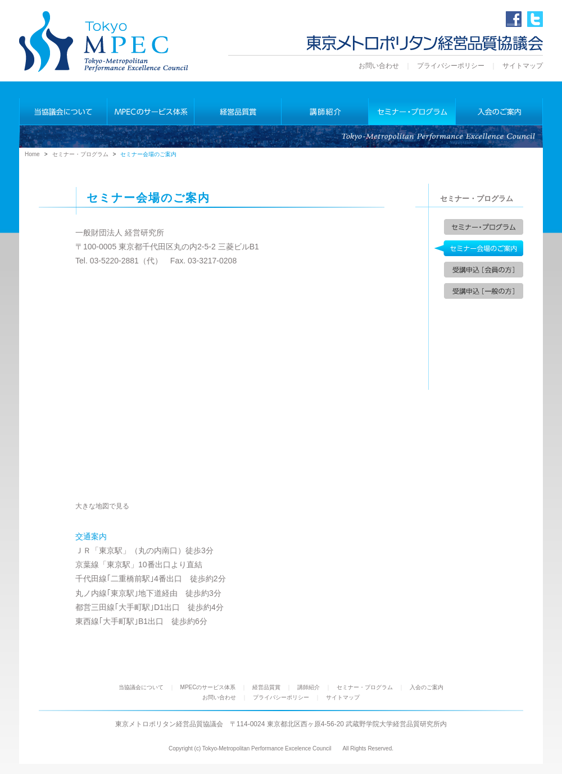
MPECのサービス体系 (208, 687)
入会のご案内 (426, 687)
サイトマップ (522, 66)
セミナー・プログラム (80, 154)
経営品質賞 (266, 687)
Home (32, 154)
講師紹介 (308, 687)
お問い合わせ (379, 66)
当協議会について (141, 687)
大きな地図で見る (102, 505)
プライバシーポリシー (450, 66)
